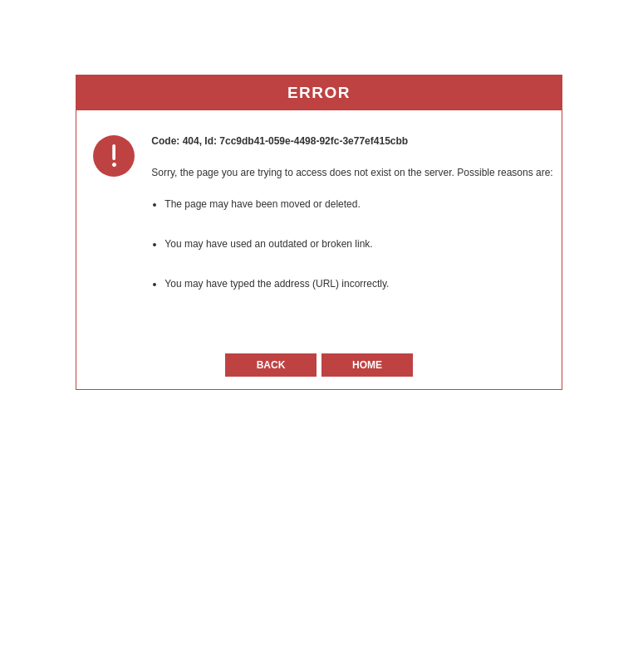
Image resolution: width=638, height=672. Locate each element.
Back (271, 365)
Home (367, 365)
